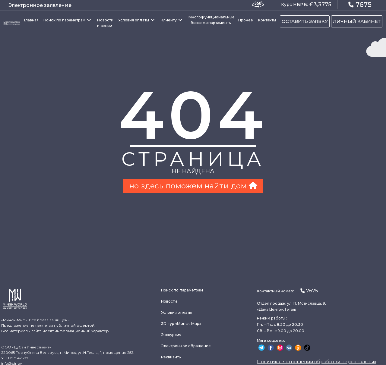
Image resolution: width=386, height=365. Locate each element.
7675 (360, 4)
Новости (169, 301)
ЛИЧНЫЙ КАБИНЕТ (357, 21)
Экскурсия (171, 334)
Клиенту (169, 20)
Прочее (245, 20)
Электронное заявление (39, 5)
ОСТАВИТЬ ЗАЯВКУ (305, 21)
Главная (31, 20)
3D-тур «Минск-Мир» (181, 323)
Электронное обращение (186, 346)
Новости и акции (105, 23)
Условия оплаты (133, 20)
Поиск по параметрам (64, 20)
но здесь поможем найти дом (193, 185)
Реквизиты (171, 357)
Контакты (267, 20)
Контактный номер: (287, 291)
